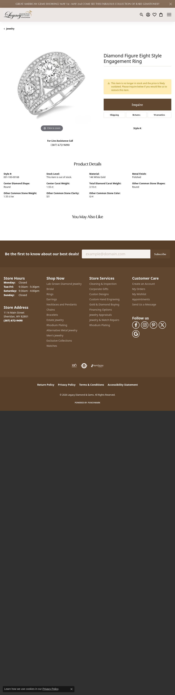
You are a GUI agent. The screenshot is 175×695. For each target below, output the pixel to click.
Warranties (159, 114)
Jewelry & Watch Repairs (104, 320)
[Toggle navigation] (169, 14)
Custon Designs (99, 294)
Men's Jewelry (55, 335)
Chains (51, 309)
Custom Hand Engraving (104, 299)
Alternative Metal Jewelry (62, 330)
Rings (50, 294)
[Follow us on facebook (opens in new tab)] (136, 325)
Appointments (141, 299)
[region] (52, 84)
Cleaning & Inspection (103, 284)
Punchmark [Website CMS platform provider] (94, 402)
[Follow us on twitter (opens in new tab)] (162, 325)
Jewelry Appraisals (100, 315)
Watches (52, 346)
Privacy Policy (66, 384)
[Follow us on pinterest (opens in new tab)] (153, 325)
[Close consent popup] (71, 689)
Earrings (52, 299)
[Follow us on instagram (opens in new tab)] (144, 325)
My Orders (138, 289)
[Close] (170, 4)
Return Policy (45, 384)
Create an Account (143, 284)
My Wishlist (139, 294)
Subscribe (160, 254)
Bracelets (52, 315)
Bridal (50, 289)
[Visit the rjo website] (74, 366)
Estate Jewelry (55, 320)
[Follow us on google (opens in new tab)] (136, 334)
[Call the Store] (13, 320)
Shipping (114, 114)
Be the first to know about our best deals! (42, 254)
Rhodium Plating (57, 325)
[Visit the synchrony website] (97, 366)
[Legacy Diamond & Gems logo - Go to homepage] (18, 14)
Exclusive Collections (59, 340)
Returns (136, 114)
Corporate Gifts (98, 289)
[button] (141, 14)
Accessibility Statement (123, 384)
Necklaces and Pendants (62, 304)
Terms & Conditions (91, 384)
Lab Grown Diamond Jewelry (64, 284)
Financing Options (100, 309)
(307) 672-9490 (60, 145)
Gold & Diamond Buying (104, 304)
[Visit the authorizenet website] (84, 366)
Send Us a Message (144, 304)
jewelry (10, 28)
